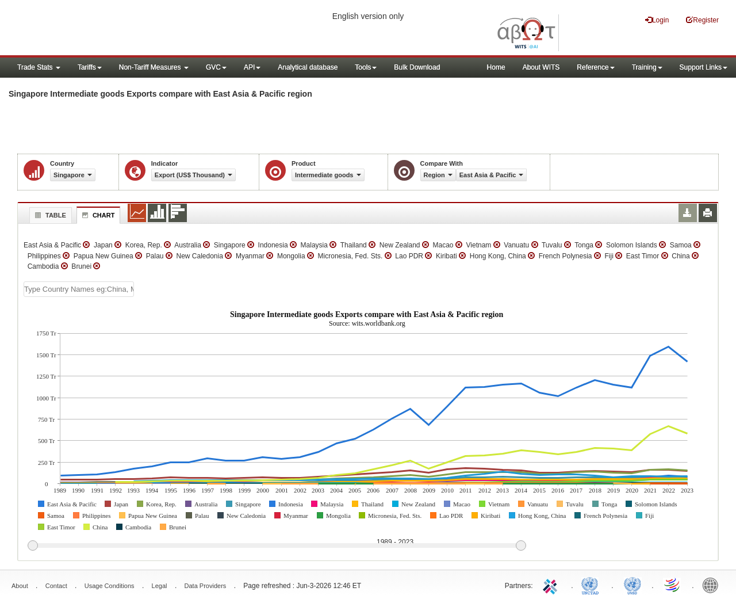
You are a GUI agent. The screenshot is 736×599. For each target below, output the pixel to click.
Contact (56, 585)
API (252, 67)
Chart (97, 215)
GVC (216, 67)
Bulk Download (417, 67)
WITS (115, 29)
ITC (552, 584)
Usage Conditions (110, 585)
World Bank (713, 584)
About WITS (541, 67)
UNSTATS (632, 584)
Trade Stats (38, 67)
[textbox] (79, 289)
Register (702, 20)
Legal (159, 585)
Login (657, 20)
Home (496, 67)
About (20, 585)
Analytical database (308, 67)
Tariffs (90, 67)
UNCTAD (592, 584)
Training (647, 67)
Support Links (703, 67)
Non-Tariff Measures (154, 67)
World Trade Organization (672, 584)
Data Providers (206, 585)
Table (49, 215)
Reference (595, 67)
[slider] (276, 546)
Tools (366, 67)
